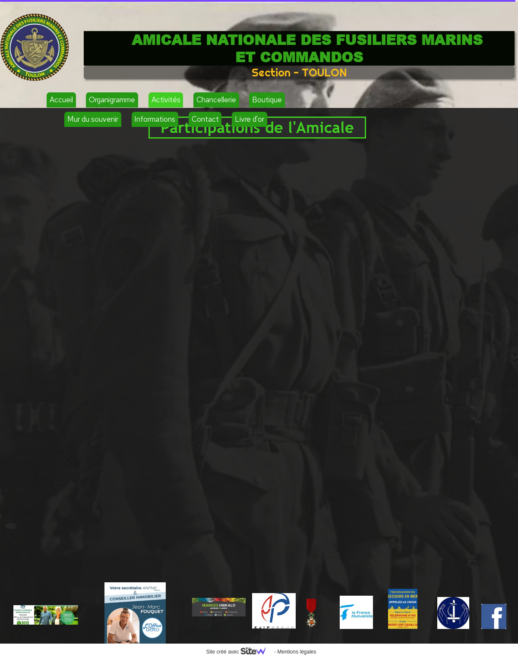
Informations (154, 119)
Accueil (61, 99)
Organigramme (112, 99)
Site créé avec (239, 652)
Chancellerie (216, 99)
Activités (166, 99)
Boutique (267, 99)
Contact (205, 119)
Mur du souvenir (92, 119)
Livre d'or (249, 119)
